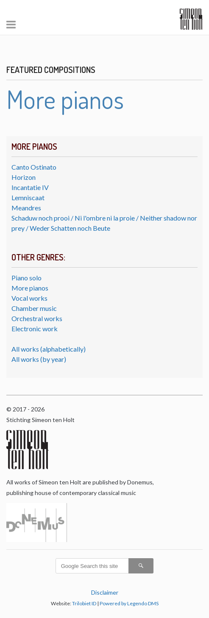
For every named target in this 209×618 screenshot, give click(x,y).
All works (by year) (38, 359)
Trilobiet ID (84, 603)
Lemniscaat (28, 197)
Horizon (23, 177)
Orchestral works (36, 318)
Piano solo (26, 278)
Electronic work (34, 328)
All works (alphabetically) (48, 349)
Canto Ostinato (33, 167)
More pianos (29, 288)
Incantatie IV (30, 187)
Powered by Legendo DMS (129, 603)
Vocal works (29, 298)
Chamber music (34, 308)
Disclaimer (104, 592)
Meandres (26, 208)
